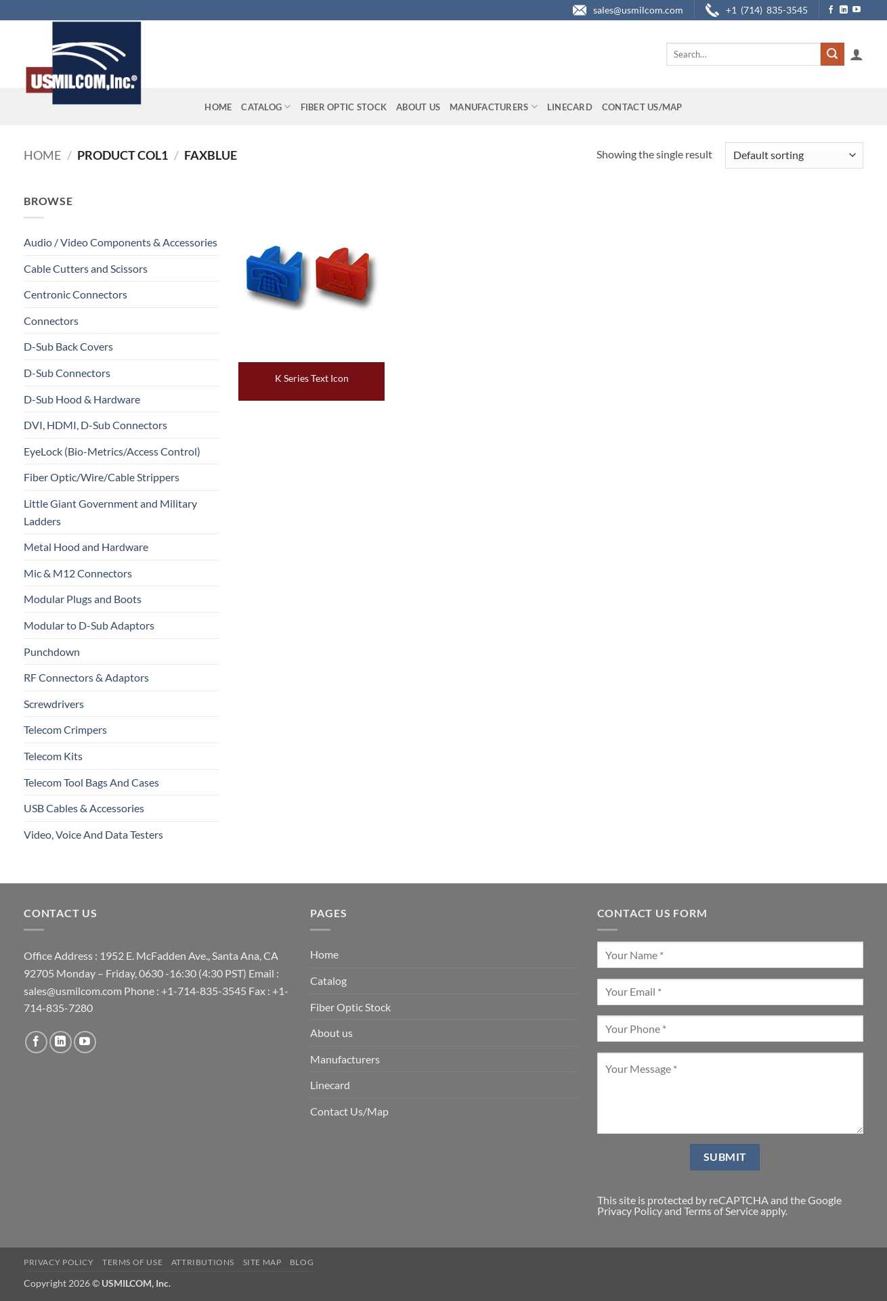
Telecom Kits (53, 755)
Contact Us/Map (642, 107)
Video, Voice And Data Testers (93, 834)
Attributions (202, 1262)
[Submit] (832, 54)
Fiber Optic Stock (344, 107)
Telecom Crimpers (65, 729)
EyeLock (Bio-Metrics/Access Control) (112, 451)
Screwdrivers (54, 703)
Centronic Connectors (75, 294)
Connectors (51, 320)
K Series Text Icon (312, 378)
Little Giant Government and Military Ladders (110, 512)
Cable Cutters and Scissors (86, 268)
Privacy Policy (629, 1210)
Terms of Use (132, 1262)
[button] (856, 54)
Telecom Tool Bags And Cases (91, 782)
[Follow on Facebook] (831, 10)
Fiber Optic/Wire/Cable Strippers (101, 476)
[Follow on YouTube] (856, 10)
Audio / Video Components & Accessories (120, 242)
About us (418, 107)
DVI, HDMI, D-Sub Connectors (95, 424)
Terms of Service (721, 1210)
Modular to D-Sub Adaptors (89, 625)
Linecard (569, 107)
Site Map (262, 1262)
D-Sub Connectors (67, 372)
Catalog (265, 106)
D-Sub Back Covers (68, 346)
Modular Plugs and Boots (83, 598)
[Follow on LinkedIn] (844, 10)
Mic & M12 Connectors (78, 573)
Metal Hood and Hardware (86, 546)
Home (218, 107)
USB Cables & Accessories (84, 807)
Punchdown (52, 651)
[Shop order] (794, 155)
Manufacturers (494, 106)
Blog (301, 1262)
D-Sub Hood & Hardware (82, 399)
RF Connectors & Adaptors (86, 677)
